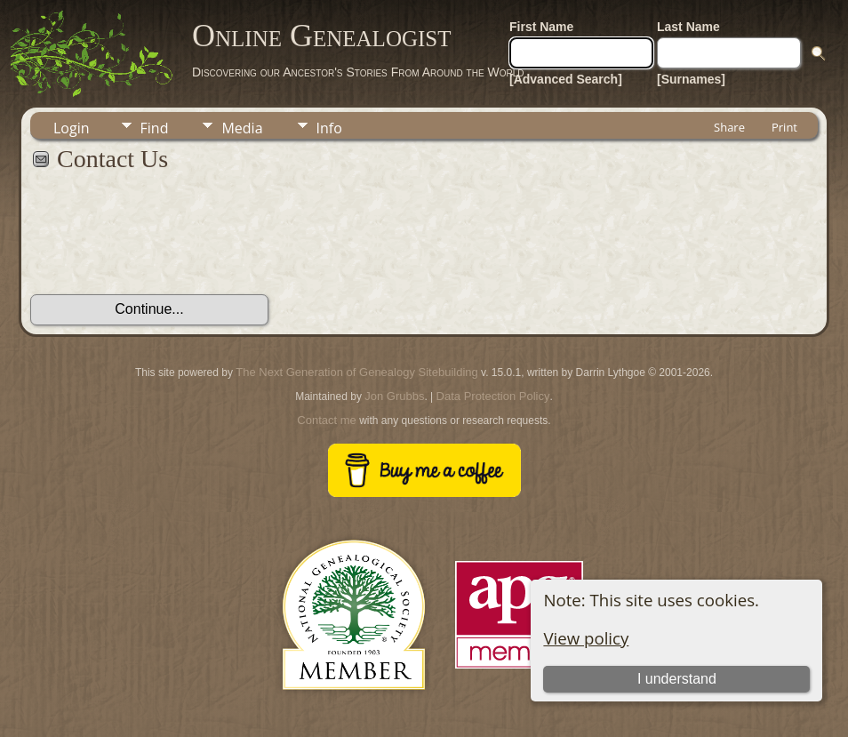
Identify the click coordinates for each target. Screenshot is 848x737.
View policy (585, 638)
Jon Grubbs (394, 396)
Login (71, 128)
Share (729, 127)
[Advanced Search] (565, 79)
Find (154, 128)
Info (329, 128)
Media (241, 128)
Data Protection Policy (493, 396)
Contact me (326, 420)
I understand (676, 678)
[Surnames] (691, 79)
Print (784, 127)
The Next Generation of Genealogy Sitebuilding (356, 372)
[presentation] (165, 242)
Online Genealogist (322, 35)
